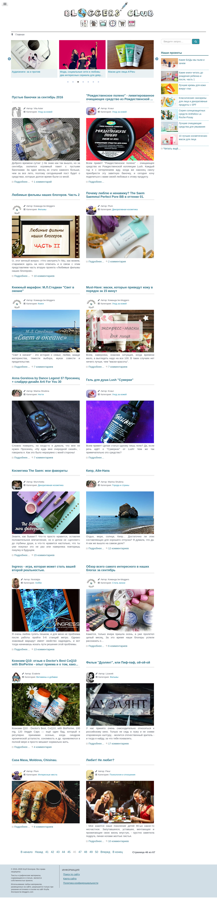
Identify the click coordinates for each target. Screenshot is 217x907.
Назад (39, 861)
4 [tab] (83, 91)
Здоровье (81, 33)
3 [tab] (78, 91)
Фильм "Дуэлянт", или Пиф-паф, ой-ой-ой (118, 672)
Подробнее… (22, 191)
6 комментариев (117, 655)
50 (96, 861)
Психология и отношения (122, 784)
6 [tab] (93, 91)
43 (58, 861)
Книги (41, 313)
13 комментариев (44, 658)
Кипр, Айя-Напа (98, 480)
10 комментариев (44, 285)
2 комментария (117, 271)
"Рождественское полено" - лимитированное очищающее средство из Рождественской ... (120, 106)
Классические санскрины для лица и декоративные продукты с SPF (193, 110)
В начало (27, 861)
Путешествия (122, 33)
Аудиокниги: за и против (27, 81)
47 (80, 861)
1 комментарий (43, 191)
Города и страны (120, 494)
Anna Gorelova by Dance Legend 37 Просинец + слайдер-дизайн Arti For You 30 (46, 389)
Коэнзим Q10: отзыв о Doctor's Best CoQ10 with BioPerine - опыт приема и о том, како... (45, 672)
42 (52, 861)
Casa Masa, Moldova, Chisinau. (34, 769)
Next (157, 68)
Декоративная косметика (125, 219)
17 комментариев (118, 753)
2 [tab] (73, 91)
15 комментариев (44, 564)
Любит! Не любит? (100, 769)
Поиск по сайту (71, 883)
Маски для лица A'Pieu (122, 81)
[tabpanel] (83, 68)
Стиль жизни (144, 33)
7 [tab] (98, 91)
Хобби (38, 592)
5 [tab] (88, 91)
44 (63, 861)
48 (85, 861)
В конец (118, 861)
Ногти (41, 404)
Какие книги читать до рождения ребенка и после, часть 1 (191, 85)
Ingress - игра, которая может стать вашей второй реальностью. (44, 577)
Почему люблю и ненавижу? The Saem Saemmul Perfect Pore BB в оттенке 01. (115, 204)
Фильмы (42, 219)
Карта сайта (69, 888)
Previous (9, 68)
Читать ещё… (172, 157)
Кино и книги (100, 33)
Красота (64, 33)
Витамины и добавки (46, 686)
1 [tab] (68, 91)
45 (69, 861)
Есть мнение (166, 33)
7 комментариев (43, 376)
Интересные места (47, 784)
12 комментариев (118, 557)
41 (46, 861)
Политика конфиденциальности (80, 892)
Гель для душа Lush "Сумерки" (109, 389)
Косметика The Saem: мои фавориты (40, 480)
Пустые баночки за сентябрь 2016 (37, 106)
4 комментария (43, 756)
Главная (48, 33)
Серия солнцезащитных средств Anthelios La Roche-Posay (192, 123)
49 (91, 861)
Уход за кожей (45, 121)
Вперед (105, 861)
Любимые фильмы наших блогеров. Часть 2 (46, 204)
